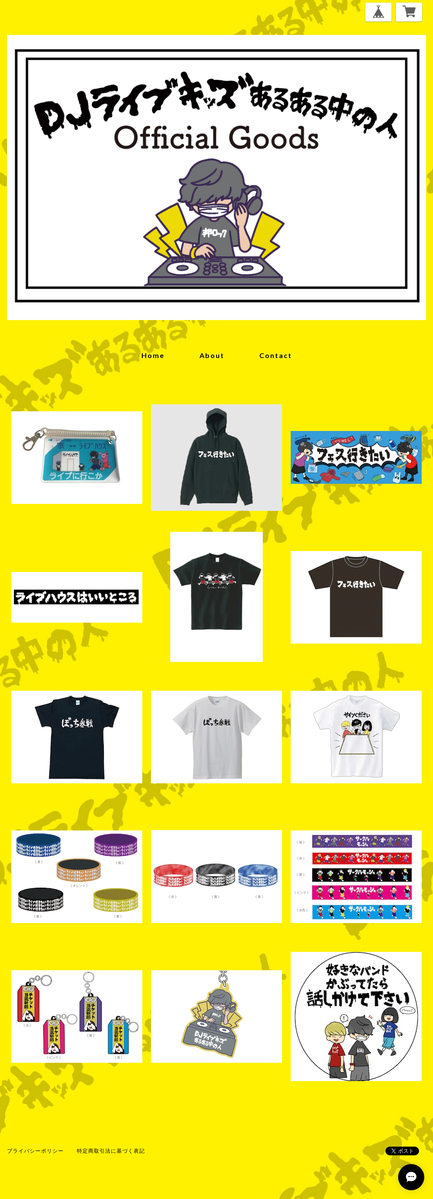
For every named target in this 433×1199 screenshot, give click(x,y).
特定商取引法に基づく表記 (111, 1150)
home (153, 355)
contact (275, 355)
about (211, 355)
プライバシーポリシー (35, 1150)
